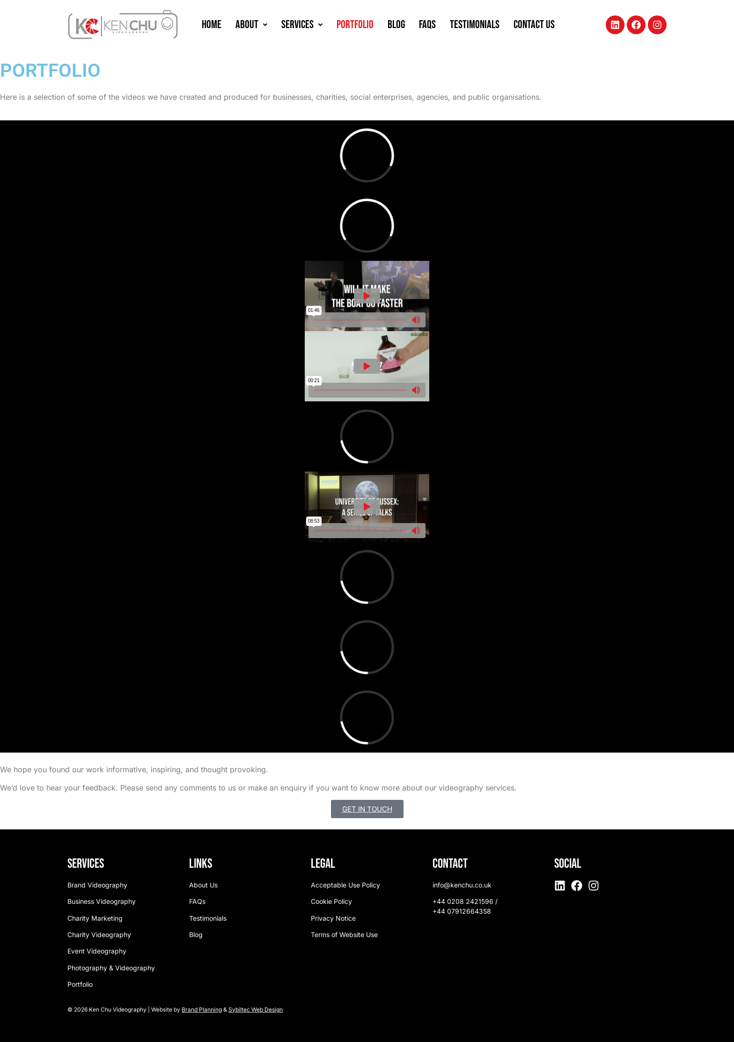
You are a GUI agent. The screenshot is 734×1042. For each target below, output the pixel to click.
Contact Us (534, 24)
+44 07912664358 (462, 911)
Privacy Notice (333, 918)
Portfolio (355, 24)
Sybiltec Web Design (255, 1009)
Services (302, 24)
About (251, 24)
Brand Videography (97, 885)
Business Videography (101, 901)
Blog (396, 24)
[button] (251, 24)
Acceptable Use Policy (345, 885)
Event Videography (96, 951)
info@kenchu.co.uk (462, 885)
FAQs (427, 24)
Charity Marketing (95, 918)
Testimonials (474, 24)
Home (211, 24)
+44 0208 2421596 (463, 901)
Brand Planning (202, 1009)
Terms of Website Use (344, 935)
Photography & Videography (111, 968)
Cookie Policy (331, 901)
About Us (203, 885)
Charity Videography (99, 935)
